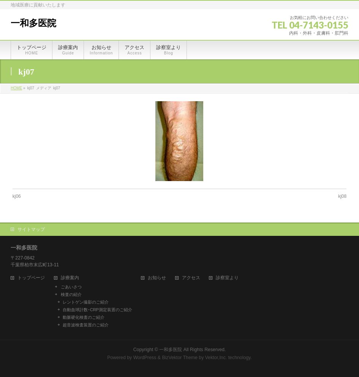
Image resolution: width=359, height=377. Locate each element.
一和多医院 (33, 23)
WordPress (145, 357)
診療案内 (70, 277)
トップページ (31, 277)
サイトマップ (31, 229)
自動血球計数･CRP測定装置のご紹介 (97, 309)
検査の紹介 (71, 294)
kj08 (342, 196)
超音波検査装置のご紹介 (86, 325)
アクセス (191, 277)
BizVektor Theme (180, 357)
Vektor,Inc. (216, 357)
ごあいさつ (71, 287)
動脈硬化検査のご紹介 (83, 317)
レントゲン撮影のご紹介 (86, 302)
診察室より (227, 277)
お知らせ (157, 277)
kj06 (17, 196)
